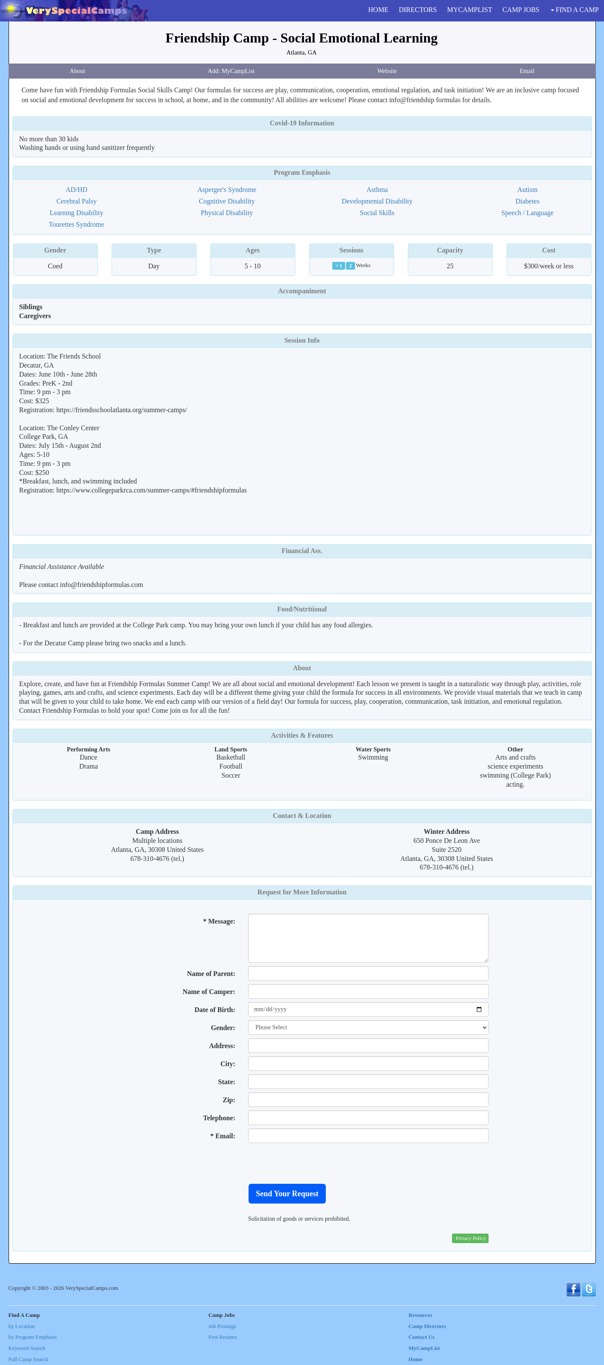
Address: (222, 1045)
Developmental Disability (377, 201)
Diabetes (528, 201)
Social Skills (377, 212)
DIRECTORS (418, 9)
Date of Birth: (214, 1009)
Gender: (223, 1027)
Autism (527, 189)
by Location (22, 1326)
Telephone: (219, 1118)
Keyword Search (27, 1348)
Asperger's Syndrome (226, 189)
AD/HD (77, 189)
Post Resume (223, 1337)
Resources (420, 1315)
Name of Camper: (208, 991)
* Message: (219, 921)
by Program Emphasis (33, 1337)
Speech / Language (527, 212)
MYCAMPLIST (469, 9)
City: (227, 1063)
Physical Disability (227, 212)
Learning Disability (76, 212)
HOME (378, 9)
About (77, 70)
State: (226, 1081)
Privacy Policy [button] (471, 1238)
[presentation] (313, 1163)
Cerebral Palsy (76, 201)
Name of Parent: (211, 973)
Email (526, 70)
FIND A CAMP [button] (575, 9)
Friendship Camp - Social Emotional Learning (302, 38)
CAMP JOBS (520, 9)
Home (416, 1359)
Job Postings (222, 1326)
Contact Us (422, 1337)
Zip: (229, 1100)
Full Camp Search (28, 1359)
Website (387, 70)
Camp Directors (427, 1326)
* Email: (222, 1136)
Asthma (377, 189)
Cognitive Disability (227, 201)
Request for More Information (302, 892)
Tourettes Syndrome (76, 224)
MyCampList (424, 1348)
